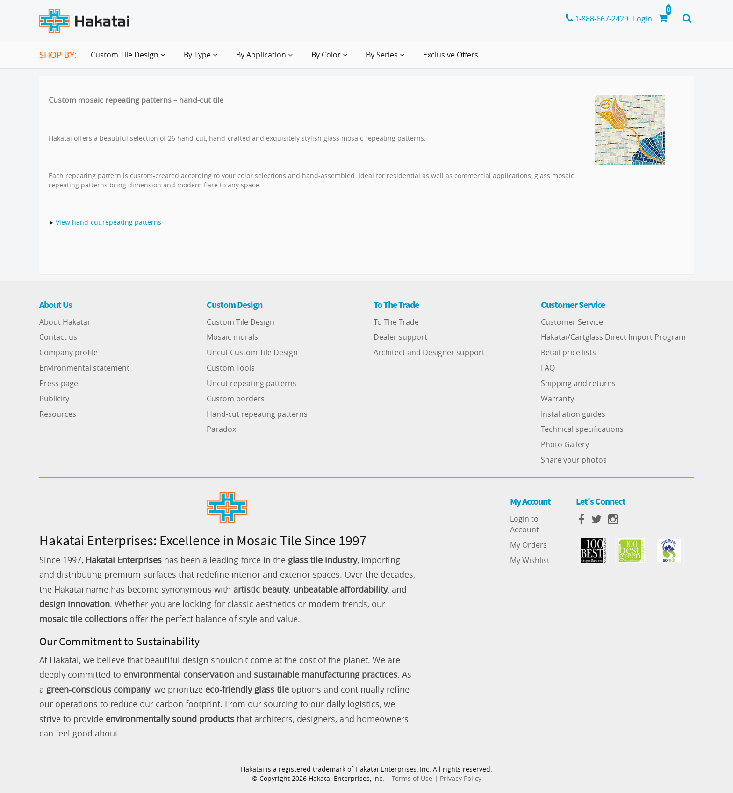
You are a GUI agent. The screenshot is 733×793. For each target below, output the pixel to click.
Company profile (68, 352)
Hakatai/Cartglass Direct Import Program (613, 337)
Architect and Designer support (429, 352)
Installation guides (573, 414)
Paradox (221, 429)
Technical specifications (582, 429)
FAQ (548, 368)
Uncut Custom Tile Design (252, 352)
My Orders (528, 545)
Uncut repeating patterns (251, 383)
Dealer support (400, 337)
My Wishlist (530, 560)
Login (642, 19)
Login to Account (524, 524)
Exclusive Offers (450, 55)
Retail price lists (568, 352)
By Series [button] (387, 58)
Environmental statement (84, 368)
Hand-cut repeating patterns (257, 414)
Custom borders (236, 398)
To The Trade (396, 322)
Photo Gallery (565, 444)
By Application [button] (266, 58)
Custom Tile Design (240, 322)
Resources (57, 414)
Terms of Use (412, 778)
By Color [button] (331, 58)
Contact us (58, 337)
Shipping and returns (578, 383)
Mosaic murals (232, 337)
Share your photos (574, 460)
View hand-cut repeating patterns (108, 222)
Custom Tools (231, 368)
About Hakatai (64, 322)
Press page (58, 383)
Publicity (54, 398)
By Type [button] (202, 58)
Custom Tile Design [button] (130, 58)
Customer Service (572, 322)
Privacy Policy (460, 778)
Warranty (557, 398)
